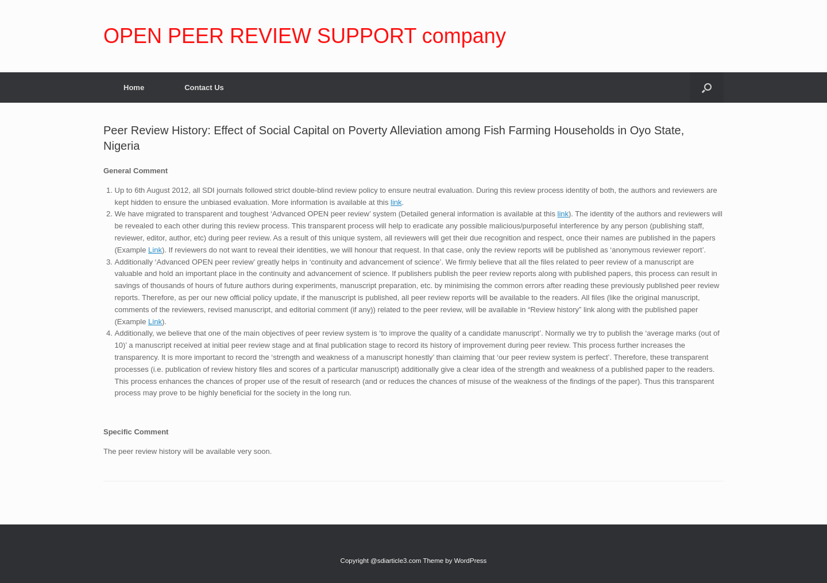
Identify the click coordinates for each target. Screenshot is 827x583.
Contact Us (204, 87)
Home (133, 87)
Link (155, 250)
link (396, 202)
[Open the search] (707, 87)
